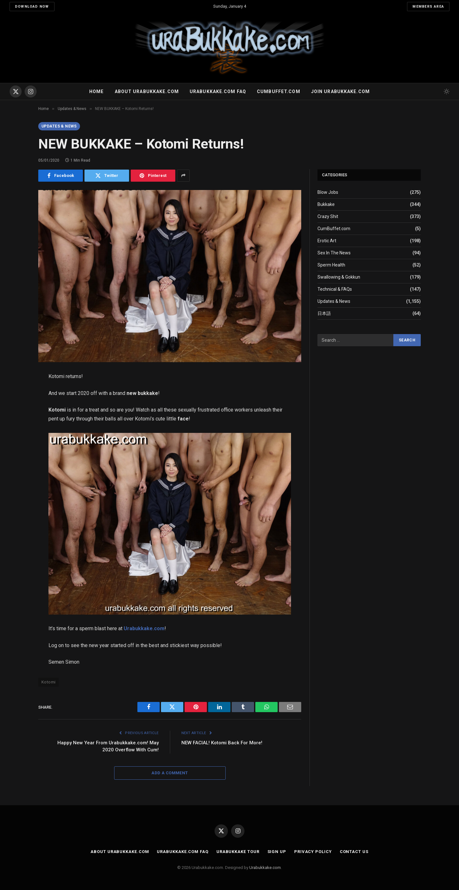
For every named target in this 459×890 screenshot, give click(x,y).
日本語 (324, 313)
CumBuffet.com (333, 228)
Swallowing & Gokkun (338, 277)
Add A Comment (169, 772)
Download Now (32, 6)
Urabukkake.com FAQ (218, 91)
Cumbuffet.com (278, 91)
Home (96, 91)
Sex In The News (334, 252)
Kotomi (48, 682)
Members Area (428, 6)
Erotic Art (326, 240)
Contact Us (354, 851)
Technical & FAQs (334, 289)
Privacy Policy (313, 851)
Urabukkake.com (144, 628)
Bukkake (326, 204)
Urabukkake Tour (237, 851)
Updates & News (59, 126)
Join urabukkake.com (340, 91)
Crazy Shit (327, 216)
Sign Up (276, 851)
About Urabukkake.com (147, 91)
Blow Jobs (327, 192)
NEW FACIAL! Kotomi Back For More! (221, 743)
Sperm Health (331, 264)
